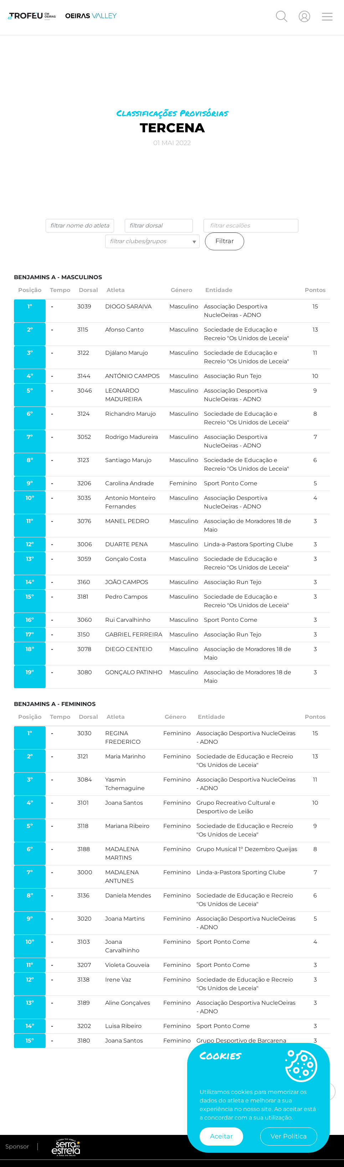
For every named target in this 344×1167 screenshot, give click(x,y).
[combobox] (251, 226)
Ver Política (289, 1136)
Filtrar (224, 242)
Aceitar (221, 1136)
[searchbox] (255, 226)
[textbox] (152, 241)
